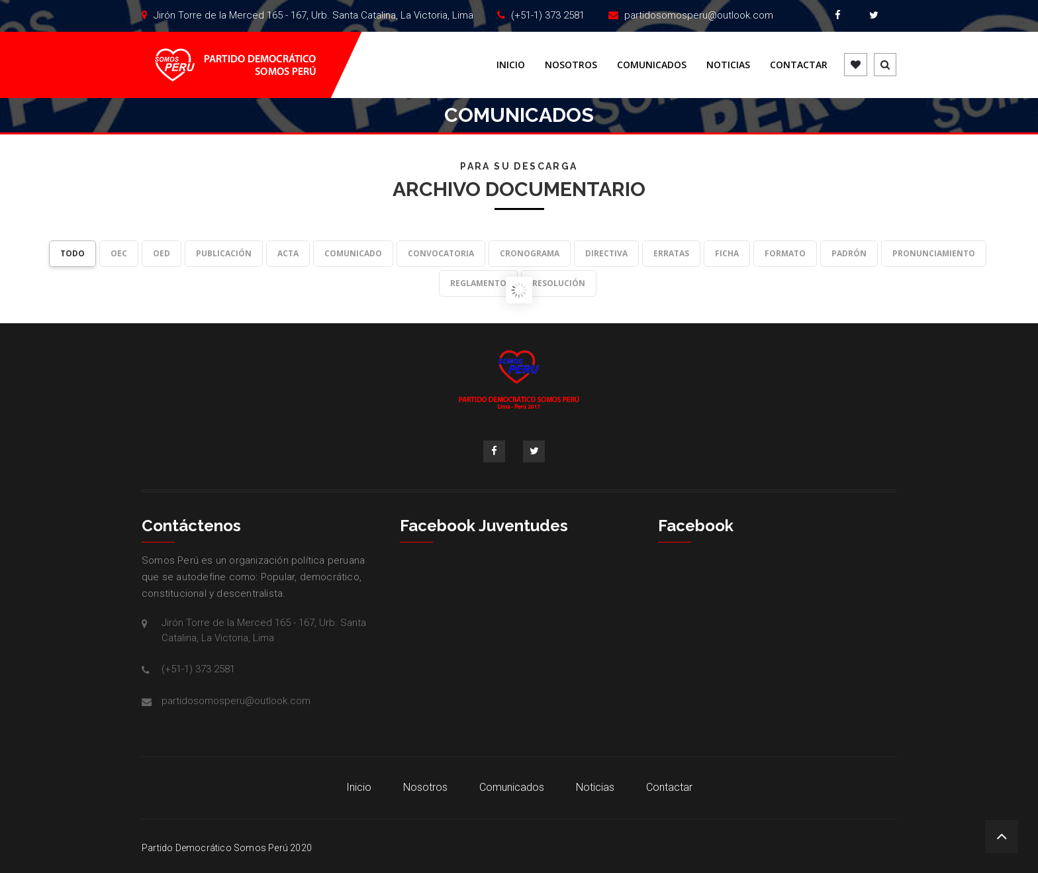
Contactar (798, 64)
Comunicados (651, 64)
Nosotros (571, 64)
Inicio (510, 64)
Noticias (728, 64)
